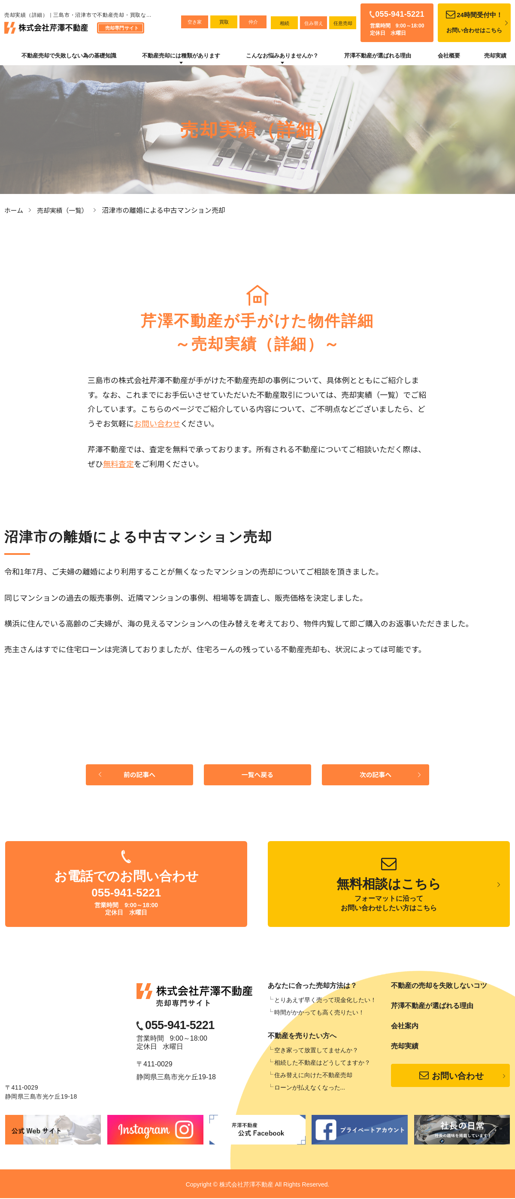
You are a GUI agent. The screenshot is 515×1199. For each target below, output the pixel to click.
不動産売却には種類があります (181, 55)
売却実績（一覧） (66, 210)
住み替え (313, 23)
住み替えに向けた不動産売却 (313, 1076)
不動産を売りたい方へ (302, 1037)
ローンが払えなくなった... (309, 1088)
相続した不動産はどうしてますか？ (322, 1063)
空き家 (195, 21)
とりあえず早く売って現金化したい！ (325, 1001)
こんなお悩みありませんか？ (282, 55)
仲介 (253, 21)
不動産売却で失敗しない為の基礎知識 (68, 55)
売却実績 (495, 55)
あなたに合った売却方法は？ (312, 986)
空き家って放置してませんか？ (316, 1051)
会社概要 (449, 55)
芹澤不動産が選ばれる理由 (377, 55)
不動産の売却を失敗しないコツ (439, 986)
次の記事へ (375, 775)
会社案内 (404, 1027)
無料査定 (118, 463)
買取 (224, 21)
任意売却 (342, 23)
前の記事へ (139, 775)
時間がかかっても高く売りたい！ (319, 1013)
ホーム (14, 210)
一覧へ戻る (257, 775)
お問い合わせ (157, 422)
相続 (284, 23)
